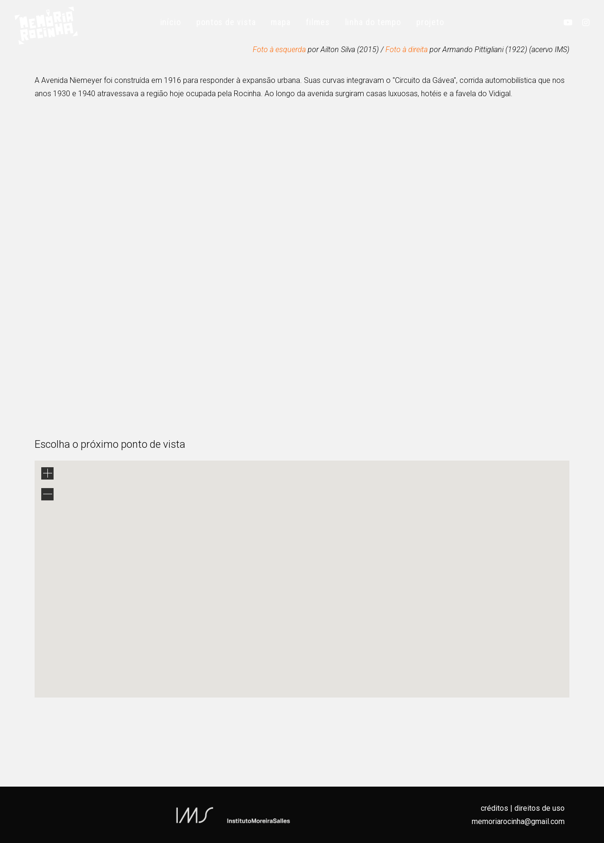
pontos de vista (226, 22)
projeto (430, 22)
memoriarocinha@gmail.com (518, 821)
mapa (281, 22)
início (170, 22)
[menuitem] (171, 22)
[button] (570, 22)
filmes (317, 22)
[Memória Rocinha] (46, 26)
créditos (494, 808)
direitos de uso (539, 808)
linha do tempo (373, 22)
